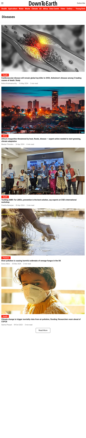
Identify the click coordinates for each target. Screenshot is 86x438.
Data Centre (54, 9)
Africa (45, 9)
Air (40, 9)
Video (63, 9)
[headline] (43, 79)
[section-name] (5, 75)
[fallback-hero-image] (43, 48)
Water (21, 9)
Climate (34, 9)
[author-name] (9, 83)
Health (4, 9)
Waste (27, 9)
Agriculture (12, 9)
